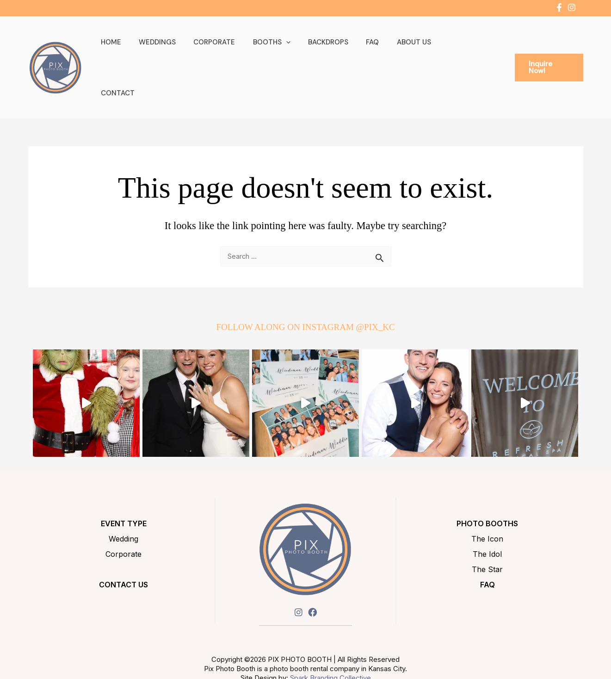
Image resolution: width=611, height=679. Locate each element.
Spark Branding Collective (330, 643)
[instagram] (573, 7)
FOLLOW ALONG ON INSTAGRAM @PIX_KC (305, 293)
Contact (457, 50)
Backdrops (331, 50)
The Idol (487, 519)
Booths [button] (278, 50)
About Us (409, 50)
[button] (293, 50)
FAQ (371, 50)
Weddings (172, 50)
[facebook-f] (560, 7)
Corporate (225, 50)
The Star (487, 535)
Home (129, 50)
